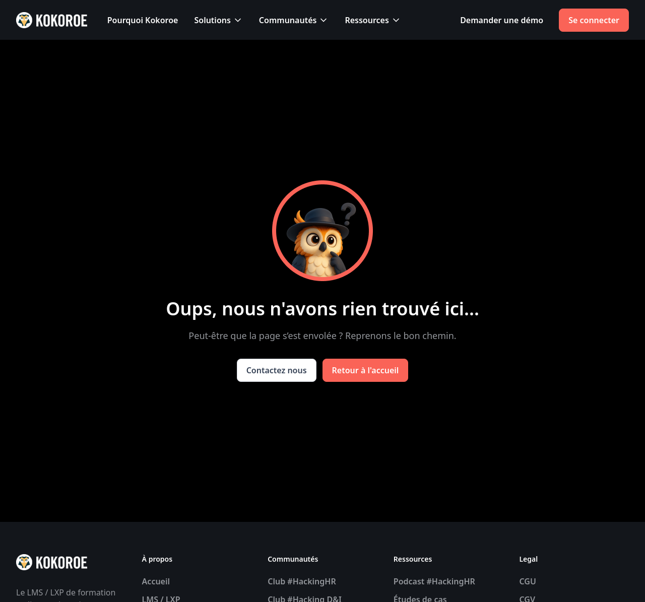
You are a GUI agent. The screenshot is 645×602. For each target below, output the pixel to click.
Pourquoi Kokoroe (142, 20)
